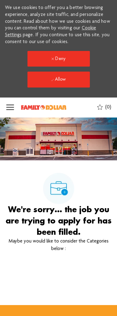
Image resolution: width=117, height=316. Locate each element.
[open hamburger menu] (10, 107)
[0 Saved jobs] (104, 107)
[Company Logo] (51, 107)
